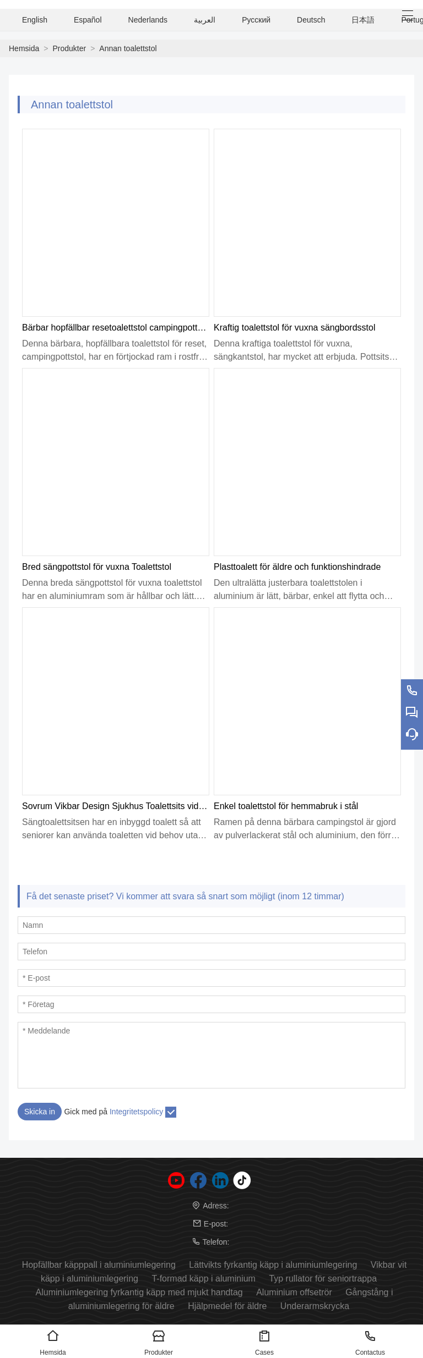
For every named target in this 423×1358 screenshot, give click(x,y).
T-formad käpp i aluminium (203, 1278)
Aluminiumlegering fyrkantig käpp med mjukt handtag (139, 1292)
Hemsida (24, 48)
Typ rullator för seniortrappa (323, 1278)
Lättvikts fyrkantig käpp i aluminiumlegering (273, 1264)
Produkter (69, 48)
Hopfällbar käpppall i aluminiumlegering (99, 1264)
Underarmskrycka (314, 1306)
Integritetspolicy (136, 1111)
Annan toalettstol (127, 48)
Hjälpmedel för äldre (227, 1306)
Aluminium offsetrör (294, 1292)
